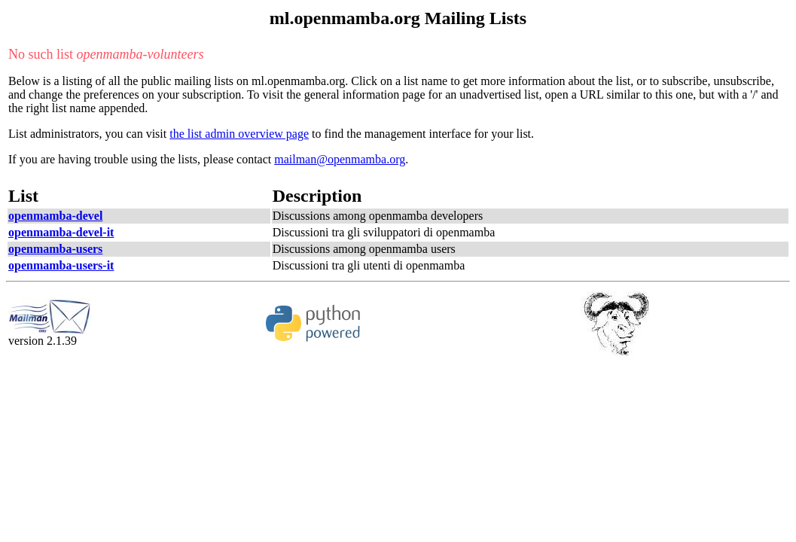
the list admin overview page (239, 133)
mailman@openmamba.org (339, 159)
